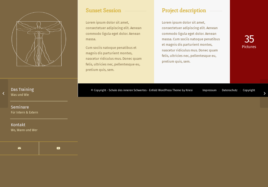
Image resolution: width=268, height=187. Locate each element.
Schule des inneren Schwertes (128, 90)
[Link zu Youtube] (58, 148)
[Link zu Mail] (19, 148)
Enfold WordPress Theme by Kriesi (171, 90)
